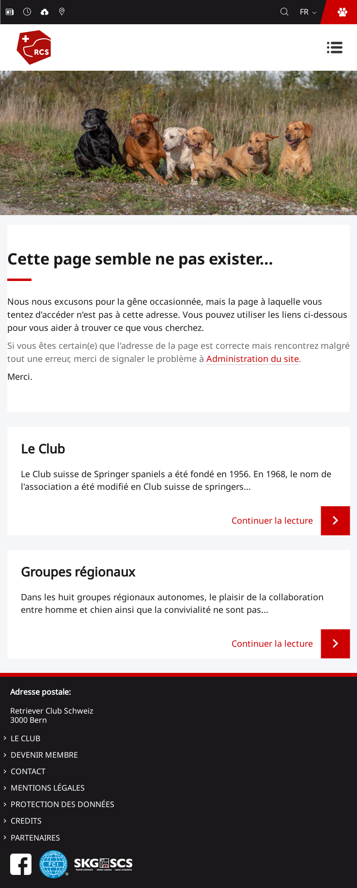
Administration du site (252, 358)
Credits (26, 820)
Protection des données (62, 804)
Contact (28, 771)
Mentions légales (48, 787)
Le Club (25, 738)
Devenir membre (44, 754)
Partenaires (35, 837)
